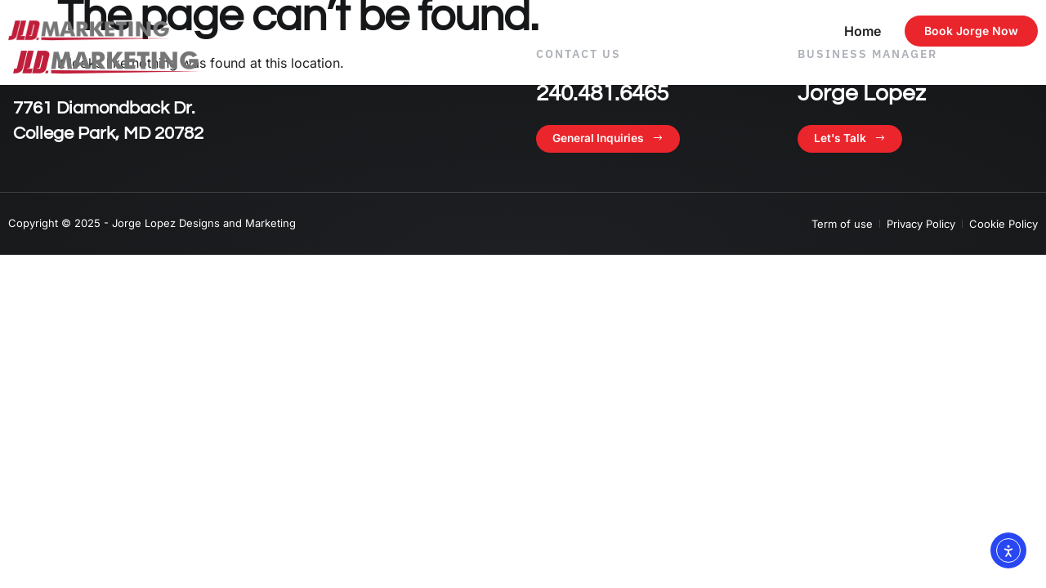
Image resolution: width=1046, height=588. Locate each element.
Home (862, 31)
